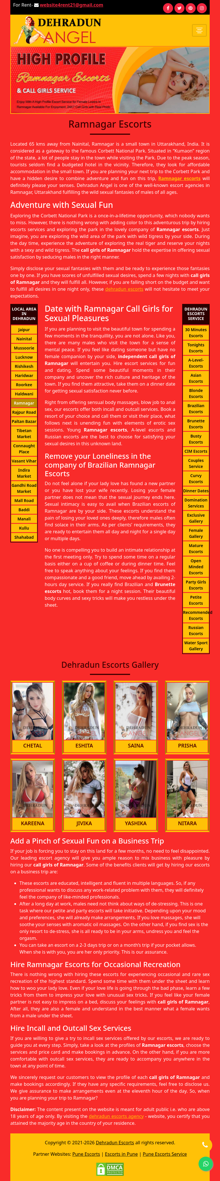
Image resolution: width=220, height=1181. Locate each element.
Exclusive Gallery (196, 518)
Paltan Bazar (24, 421)
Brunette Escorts (196, 424)
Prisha (187, 745)
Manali (24, 519)
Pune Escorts (86, 1154)
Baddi (24, 509)
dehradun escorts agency (116, 1116)
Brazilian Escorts (196, 408)
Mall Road (24, 500)
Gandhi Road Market (23, 488)
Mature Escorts (196, 548)
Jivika (84, 823)
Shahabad (24, 537)
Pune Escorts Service (165, 1154)
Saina (136, 745)
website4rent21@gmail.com (71, 5)
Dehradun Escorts (115, 1142)
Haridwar (24, 375)
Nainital (24, 338)
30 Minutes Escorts (196, 332)
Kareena (32, 823)
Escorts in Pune (121, 1154)
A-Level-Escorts (196, 363)
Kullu (24, 528)
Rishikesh (24, 366)
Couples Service (196, 463)
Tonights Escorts (196, 348)
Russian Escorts (196, 630)
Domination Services (196, 503)
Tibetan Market (24, 433)
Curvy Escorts (196, 478)
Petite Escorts (196, 600)
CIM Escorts (195, 451)
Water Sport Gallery (196, 645)
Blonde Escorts (196, 393)
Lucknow (24, 357)
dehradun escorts (124, 289)
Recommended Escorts (196, 615)
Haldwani (24, 394)
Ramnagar (24, 403)
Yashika (136, 823)
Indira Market (24, 473)
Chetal (32, 745)
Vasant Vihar (24, 461)
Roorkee (24, 384)
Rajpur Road (24, 412)
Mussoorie (24, 348)
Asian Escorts (196, 378)
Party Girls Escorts (196, 585)
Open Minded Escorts (195, 566)
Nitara (187, 823)
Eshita (84, 745)
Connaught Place (24, 448)
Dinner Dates (196, 490)
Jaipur (24, 329)
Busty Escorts (196, 439)
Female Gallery (196, 533)
